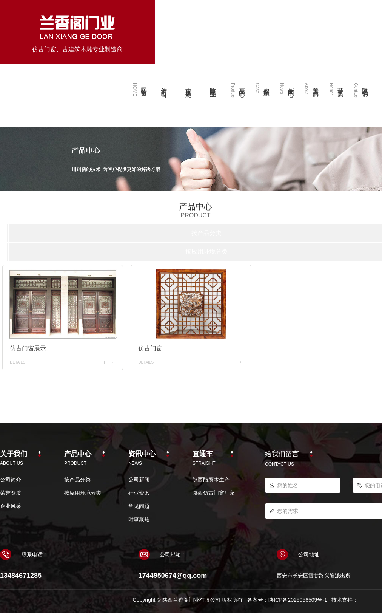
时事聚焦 (138, 519)
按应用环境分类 (206, 251)
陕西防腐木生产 (211, 480)
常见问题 (138, 506)
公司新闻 (138, 480)
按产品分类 (206, 233)
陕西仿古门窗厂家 (214, 493)
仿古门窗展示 (28, 348)
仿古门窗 (150, 348)
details (17, 362)
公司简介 (10, 480)
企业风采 (10, 506)
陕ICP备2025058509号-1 (297, 600)
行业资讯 (138, 493)
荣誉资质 (10, 493)
